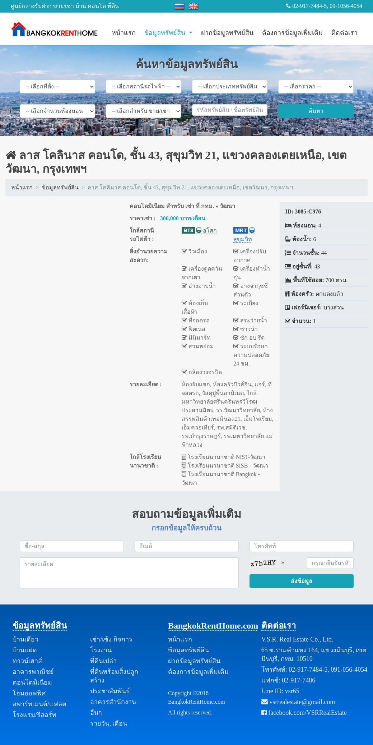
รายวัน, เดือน (108, 723)
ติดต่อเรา (344, 32)
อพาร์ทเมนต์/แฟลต (39, 704)
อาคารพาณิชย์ (33, 671)
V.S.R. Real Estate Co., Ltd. (297, 639)
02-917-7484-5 (308, 669)
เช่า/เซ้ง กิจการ (111, 639)
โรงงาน (101, 650)
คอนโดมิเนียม (32, 682)
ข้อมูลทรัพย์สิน (165, 32)
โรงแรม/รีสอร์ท (34, 714)
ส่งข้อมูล (301, 581)
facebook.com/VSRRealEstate (304, 712)
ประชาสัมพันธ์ (110, 691)
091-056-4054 (349, 669)
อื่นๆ (96, 712)
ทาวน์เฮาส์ (27, 660)
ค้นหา (315, 111)
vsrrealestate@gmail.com (298, 701)
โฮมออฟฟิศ (29, 693)
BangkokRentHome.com (213, 625)
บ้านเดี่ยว (25, 639)
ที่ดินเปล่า (103, 660)
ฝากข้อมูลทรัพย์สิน (227, 32)
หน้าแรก (124, 32)
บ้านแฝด (25, 650)
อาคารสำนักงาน (113, 701)
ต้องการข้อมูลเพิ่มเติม (292, 32)
